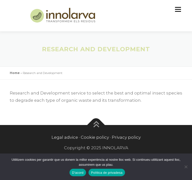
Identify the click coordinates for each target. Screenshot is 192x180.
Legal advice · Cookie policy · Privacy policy (96, 137)
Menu (178, 9)
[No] (185, 166)
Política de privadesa (106, 172)
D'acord (78, 172)
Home (15, 73)
